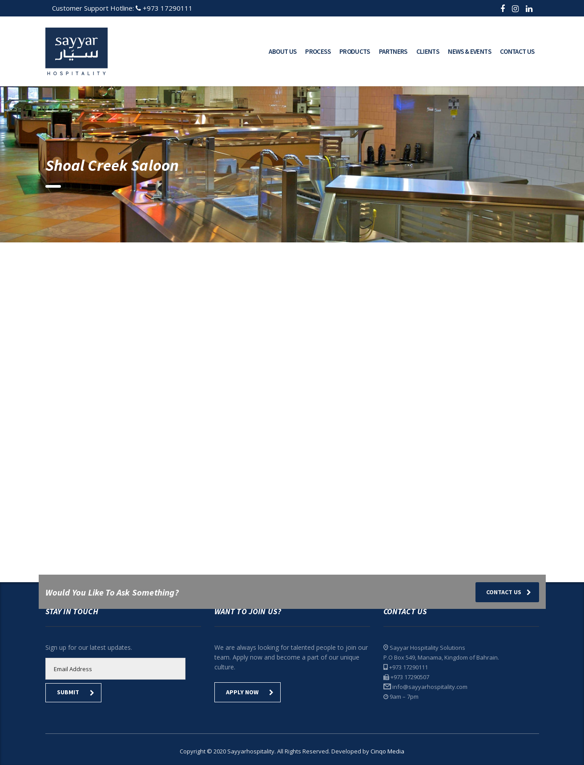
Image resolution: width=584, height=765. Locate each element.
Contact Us (517, 51)
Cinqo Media (387, 751)
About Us (282, 51)
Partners (393, 51)
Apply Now (250, 692)
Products (354, 51)
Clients (427, 51)
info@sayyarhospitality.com (429, 687)
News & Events (469, 51)
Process (317, 51)
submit (75, 692)
